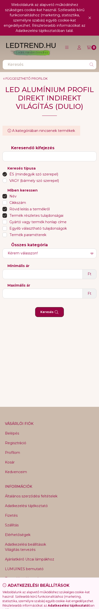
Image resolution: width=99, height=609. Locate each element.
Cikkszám (17, 202)
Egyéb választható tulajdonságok (38, 228)
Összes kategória (29, 245)
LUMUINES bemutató (24, 569)
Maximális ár (18, 285)
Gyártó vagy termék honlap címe (38, 222)
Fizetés (11, 515)
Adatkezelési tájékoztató (26, 506)
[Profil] (79, 47)
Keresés (49, 312)
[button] (67, 47)
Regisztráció (15, 443)
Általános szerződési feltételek (31, 496)
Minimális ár (18, 266)
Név (13, 196)
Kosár (10, 462)
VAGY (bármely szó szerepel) (34, 180)
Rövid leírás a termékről (29, 209)
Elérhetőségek (17, 535)
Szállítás (12, 525)
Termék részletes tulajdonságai (36, 215)
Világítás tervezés (20, 549)
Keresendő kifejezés (32, 148)
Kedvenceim (16, 472)
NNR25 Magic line (20, 588)
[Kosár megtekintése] (92, 47)
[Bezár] (89, 17)
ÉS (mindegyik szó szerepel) (33, 174)
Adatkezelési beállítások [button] (25, 544)
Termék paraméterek (27, 235)
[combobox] (49, 65)
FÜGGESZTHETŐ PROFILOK (26, 78)
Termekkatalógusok (22, 578)
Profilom (12, 452)
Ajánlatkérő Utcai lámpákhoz (29, 559)
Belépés (12, 433)
